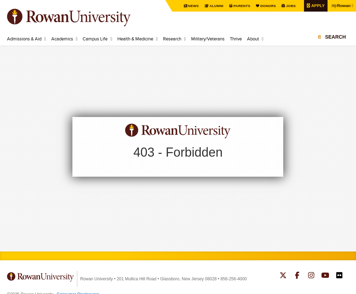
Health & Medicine (135, 38)
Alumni (216, 6)
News (192, 6)
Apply (317, 5)
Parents (241, 6)
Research (172, 38)
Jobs (290, 6)
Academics (62, 38)
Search (335, 37)
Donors (267, 6)
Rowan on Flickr (339, 276)
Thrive (236, 38)
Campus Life (95, 38)
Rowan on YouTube (325, 276)
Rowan (340, 5)
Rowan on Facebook (297, 276)
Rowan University (79, 17)
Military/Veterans (208, 38)
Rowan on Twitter (283, 276)
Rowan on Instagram (311, 276)
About (253, 38)
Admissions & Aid (24, 38)
